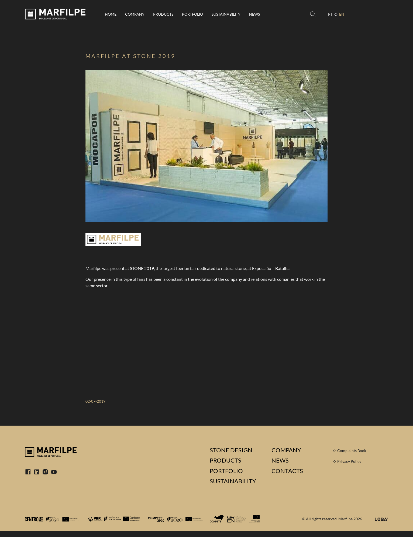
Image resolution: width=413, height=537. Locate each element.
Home (110, 14)
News (254, 14)
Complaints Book (351, 450)
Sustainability (226, 14)
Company (134, 14)
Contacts (287, 471)
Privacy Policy (349, 461)
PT (330, 14)
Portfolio (192, 14)
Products (163, 14)
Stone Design (231, 450)
